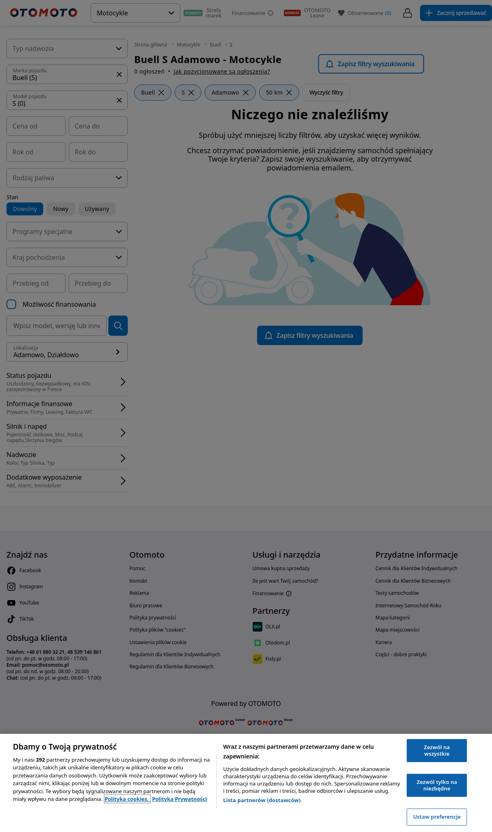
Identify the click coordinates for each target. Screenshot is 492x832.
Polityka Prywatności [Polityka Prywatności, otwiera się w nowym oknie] (179, 799)
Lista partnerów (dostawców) (262, 800)
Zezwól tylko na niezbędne (437, 785)
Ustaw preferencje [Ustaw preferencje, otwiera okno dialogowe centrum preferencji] (437, 816)
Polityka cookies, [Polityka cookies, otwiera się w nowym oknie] (127, 799)
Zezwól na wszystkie (437, 750)
